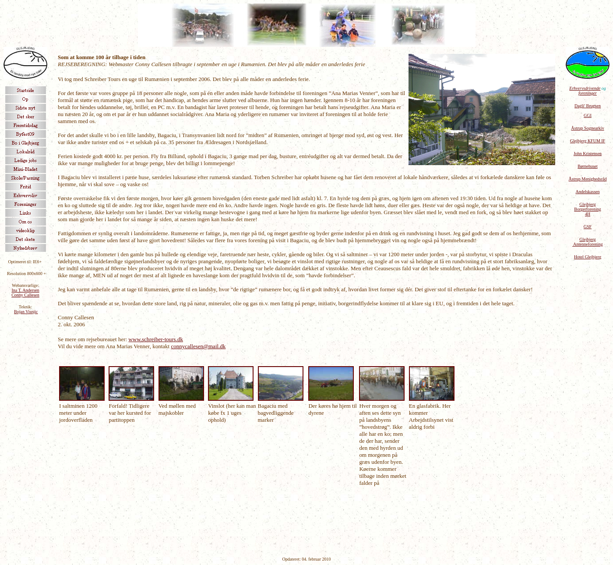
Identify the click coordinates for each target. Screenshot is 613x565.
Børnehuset (588, 166)
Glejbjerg (587, 239)
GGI (588, 115)
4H (587, 214)
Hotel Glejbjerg (587, 256)
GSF (588, 226)
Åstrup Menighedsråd (588, 179)
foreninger (587, 93)
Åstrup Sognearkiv (587, 128)
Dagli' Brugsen (587, 105)
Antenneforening (587, 244)
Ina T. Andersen (25, 290)
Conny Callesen (25, 295)
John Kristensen (588, 153)
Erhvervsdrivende (584, 88)
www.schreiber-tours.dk (155, 339)
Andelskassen (588, 191)
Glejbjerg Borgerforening (587, 207)
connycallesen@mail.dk (198, 346)
